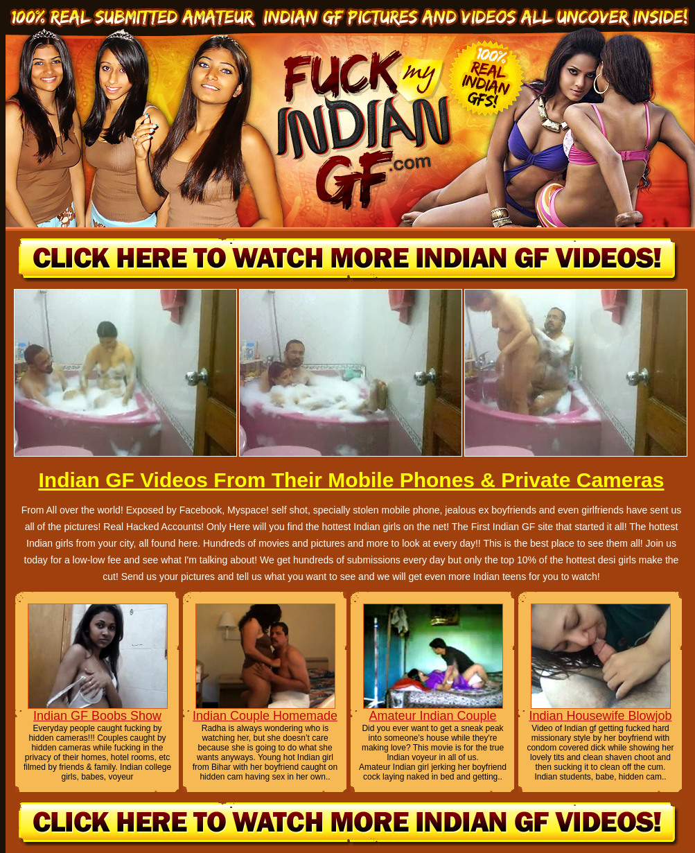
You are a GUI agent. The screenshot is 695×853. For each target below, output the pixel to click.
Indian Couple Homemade (265, 716)
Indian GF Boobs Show (97, 716)
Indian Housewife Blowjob (600, 716)
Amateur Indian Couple (432, 716)
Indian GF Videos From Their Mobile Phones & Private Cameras (351, 479)
